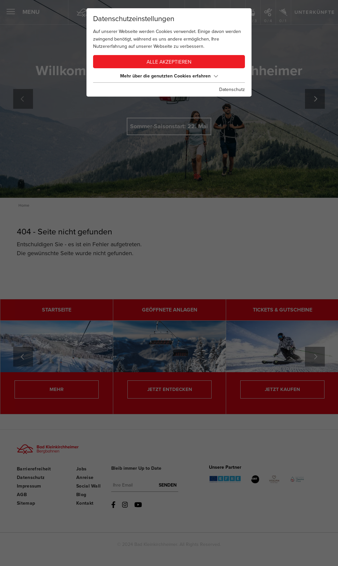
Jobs (81, 469)
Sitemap (26, 503)
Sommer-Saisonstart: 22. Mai (169, 126)
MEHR (57, 389)
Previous (23, 99)
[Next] (315, 99)
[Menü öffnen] (11, 12)
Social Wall (88, 486)
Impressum (29, 486)
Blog (81, 494)
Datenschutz (31, 477)
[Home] (85, 12)
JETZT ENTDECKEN (169, 389)
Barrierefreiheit (34, 469)
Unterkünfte (314, 12)
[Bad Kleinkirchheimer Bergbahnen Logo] (46, 454)
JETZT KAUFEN (282, 389)
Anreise (84, 477)
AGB (22, 494)
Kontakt (84, 503)
